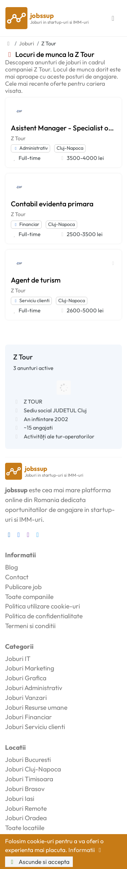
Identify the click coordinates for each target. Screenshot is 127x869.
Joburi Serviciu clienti (35, 727)
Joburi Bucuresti (28, 760)
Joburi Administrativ (33, 688)
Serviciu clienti (31, 300)
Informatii (86, 850)
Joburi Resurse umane (36, 707)
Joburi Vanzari (26, 698)
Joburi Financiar (28, 717)
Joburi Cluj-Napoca (33, 769)
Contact (16, 577)
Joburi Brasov (25, 789)
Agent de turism (36, 279)
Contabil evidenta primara (52, 203)
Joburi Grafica (25, 678)
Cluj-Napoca (70, 148)
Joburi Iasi (19, 798)
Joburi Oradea (26, 818)
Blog (11, 567)
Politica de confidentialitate (44, 616)
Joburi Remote (26, 808)
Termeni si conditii (30, 626)
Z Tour (18, 138)
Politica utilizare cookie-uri (42, 606)
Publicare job (23, 587)
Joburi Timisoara (29, 779)
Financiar (26, 224)
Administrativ (30, 148)
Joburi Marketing (29, 668)
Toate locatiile (24, 828)
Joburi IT (17, 659)
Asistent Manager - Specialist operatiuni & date (63, 127)
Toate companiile (29, 597)
